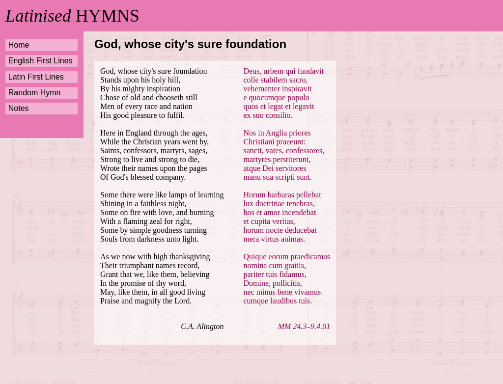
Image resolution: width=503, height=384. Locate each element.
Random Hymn (34, 92)
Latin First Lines (36, 77)
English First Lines (40, 60)
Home (18, 45)
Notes (18, 108)
